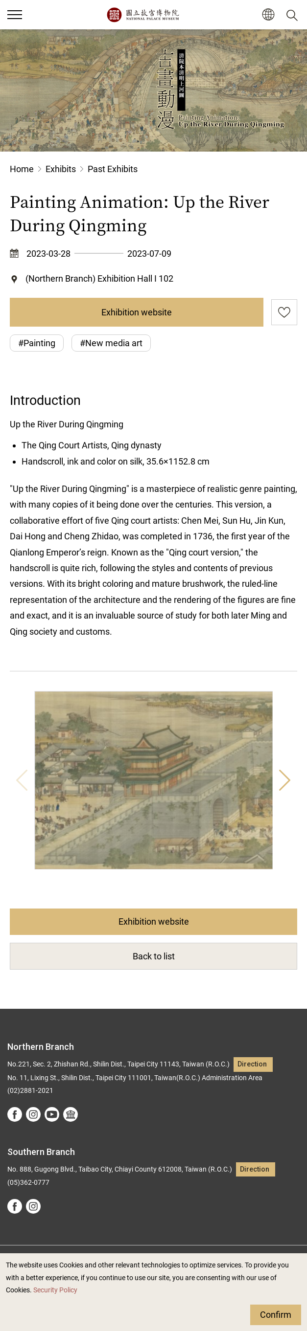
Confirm (275, 1314)
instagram (33, 1114)
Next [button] (285, 780)
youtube (52, 1114)
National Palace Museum (142, 14)
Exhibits (61, 169)
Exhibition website (136, 312)
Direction (252, 1064)
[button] (268, 14)
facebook (14, 1114)
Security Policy (55, 1290)
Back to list (154, 956)
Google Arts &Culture (70, 1114)
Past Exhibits (113, 169)
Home (22, 169)
